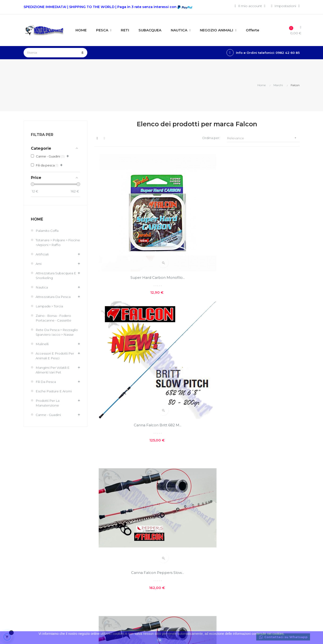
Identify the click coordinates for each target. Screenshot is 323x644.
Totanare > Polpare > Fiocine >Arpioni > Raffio (56, 242)
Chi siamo (173, 519)
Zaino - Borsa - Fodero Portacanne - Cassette (54, 318)
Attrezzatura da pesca (54, 297)
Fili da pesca (46, 387)
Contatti (171, 553)
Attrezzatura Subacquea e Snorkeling (57, 275)
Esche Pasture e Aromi (55, 396)
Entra (122, 525)
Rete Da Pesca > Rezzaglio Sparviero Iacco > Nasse (57, 335)
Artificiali (42, 254)
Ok (159, 640)
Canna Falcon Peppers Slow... (267, 223)
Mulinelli (42, 349)
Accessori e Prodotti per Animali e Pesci (56, 360)
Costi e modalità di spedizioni (180, 529)
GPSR (170, 569)
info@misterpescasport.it (44, 587)
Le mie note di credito (136, 549)
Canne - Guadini (49, 420)
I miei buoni (128, 557)
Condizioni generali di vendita (135, 575)
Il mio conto (128, 533)
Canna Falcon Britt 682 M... (197, 223)
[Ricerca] (55, 52)
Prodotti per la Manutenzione (48, 407)
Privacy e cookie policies (178, 542)
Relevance (263, 138)
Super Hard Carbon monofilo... (126, 223)
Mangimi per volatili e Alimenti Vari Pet (54, 374)
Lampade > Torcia (50, 306)
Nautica (42, 287)
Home (37, 219)
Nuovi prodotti (224, 519)
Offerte (217, 527)
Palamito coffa (48, 231)
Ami (39, 264)
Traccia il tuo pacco (133, 565)
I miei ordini (127, 541)
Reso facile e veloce (181, 561)
